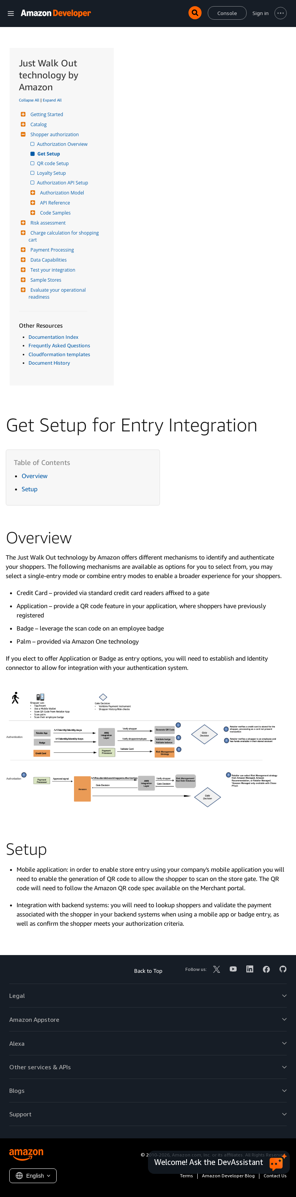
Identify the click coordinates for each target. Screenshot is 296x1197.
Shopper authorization (54, 134)
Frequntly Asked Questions (59, 345)
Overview (34, 476)
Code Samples (54, 213)
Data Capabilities (48, 260)
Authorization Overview (62, 144)
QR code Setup (53, 163)
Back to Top (148, 970)
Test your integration (52, 270)
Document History (49, 363)
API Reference (54, 203)
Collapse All (29, 100)
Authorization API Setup (63, 182)
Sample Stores (45, 280)
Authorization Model (61, 192)
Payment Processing (51, 250)
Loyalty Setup (52, 173)
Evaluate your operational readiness (58, 293)
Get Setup (49, 153)
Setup (29, 489)
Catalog (38, 124)
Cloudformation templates (59, 354)
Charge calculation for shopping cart (64, 236)
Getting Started (46, 114)
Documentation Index (53, 337)
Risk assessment (47, 223)
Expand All (52, 100)
